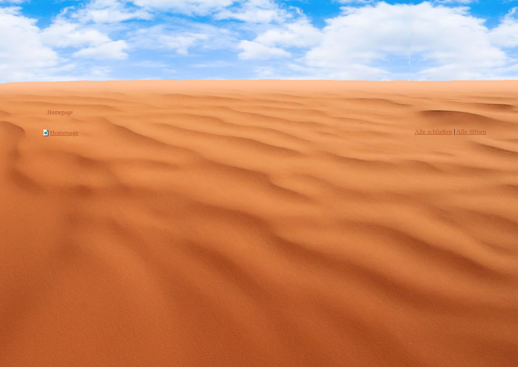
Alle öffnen (471, 131)
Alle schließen (433, 131)
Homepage (64, 132)
